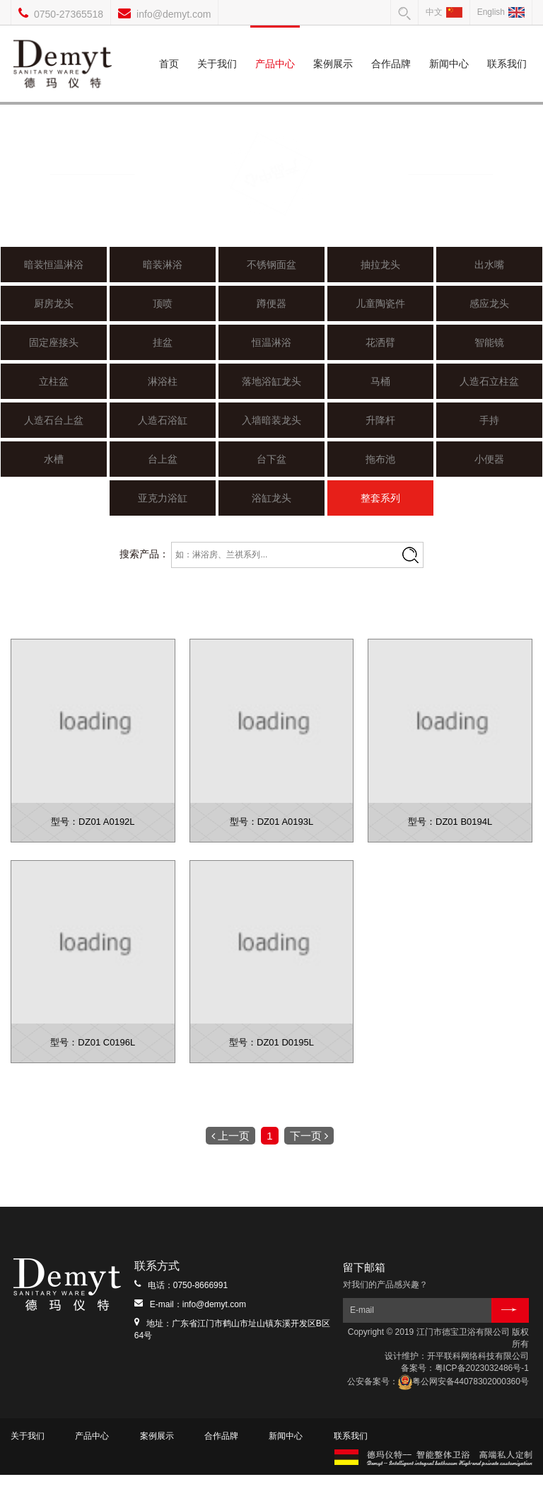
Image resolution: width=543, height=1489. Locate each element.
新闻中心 (449, 47)
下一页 (309, 1150)
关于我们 (217, 47)
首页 (169, 47)
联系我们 (507, 47)
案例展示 (333, 47)
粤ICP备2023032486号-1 (482, 1382)
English (501, 12)
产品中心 (274, 47)
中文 (444, 12)
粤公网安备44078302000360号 (463, 1396)
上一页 (230, 1150)
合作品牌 (391, 47)
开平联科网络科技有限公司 (478, 1370)
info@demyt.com (173, 14)
